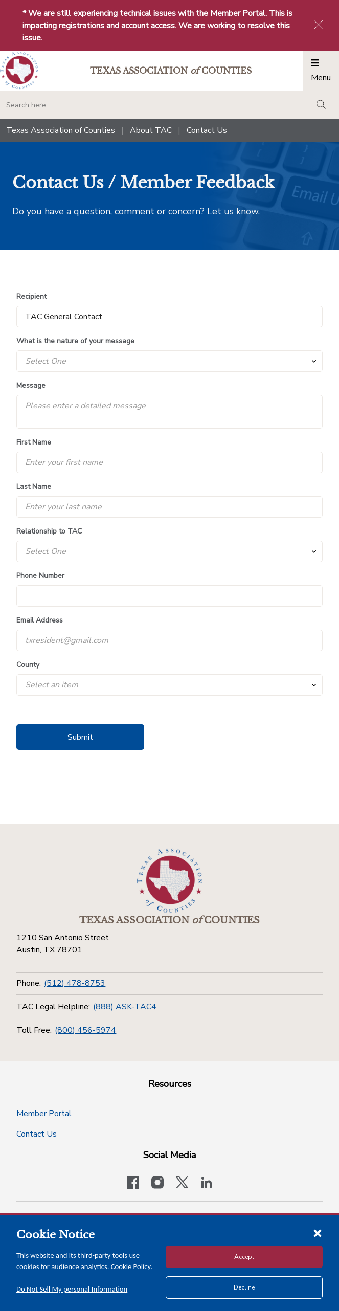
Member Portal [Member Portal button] (44, 1113)
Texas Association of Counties (60, 130)
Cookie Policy (131, 1266)
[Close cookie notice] (317, 1233)
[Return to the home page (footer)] (169, 881)
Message (31, 385)
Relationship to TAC (49, 531)
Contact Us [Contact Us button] (36, 1134)
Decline (244, 1287)
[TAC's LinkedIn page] (206, 1183)
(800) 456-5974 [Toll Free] (85, 1030)
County (27, 665)
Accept (244, 1257)
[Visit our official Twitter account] (182, 1183)
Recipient (31, 296)
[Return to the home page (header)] (19, 71)
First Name (33, 442)
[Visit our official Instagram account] (157, 1183)
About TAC (151, 130)
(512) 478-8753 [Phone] (74, 983)
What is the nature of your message (75, 341)
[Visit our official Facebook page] (133, 1183)
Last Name (33, 487)
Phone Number (40, 576)
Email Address (39, 620)
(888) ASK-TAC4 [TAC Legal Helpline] (124, 1006)
